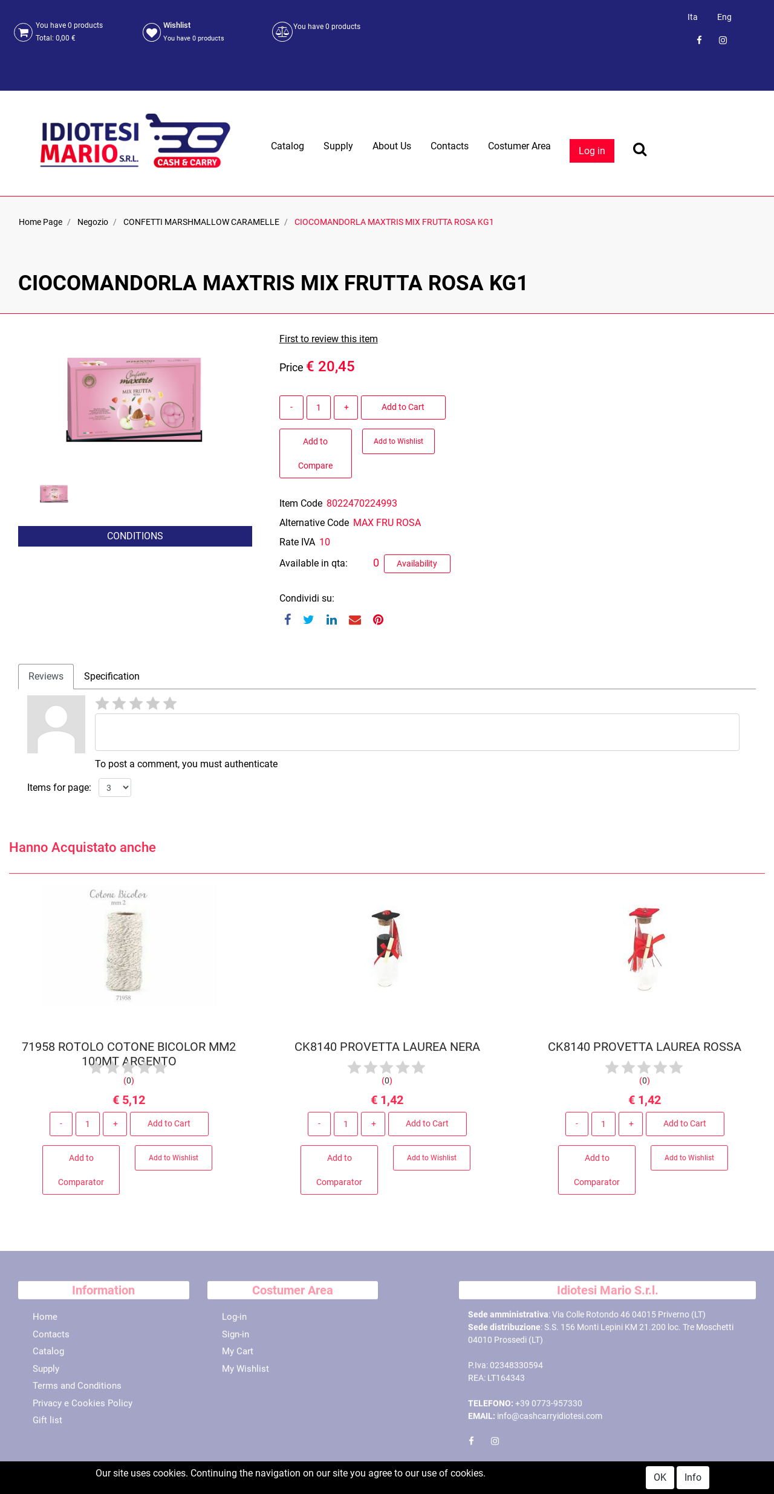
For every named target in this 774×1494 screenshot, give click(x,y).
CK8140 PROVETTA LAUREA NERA (387, 1051)
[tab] (46, 676)
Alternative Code (314, 522)
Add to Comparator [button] (81, 1174)
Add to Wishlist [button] (398, 441)
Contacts (450, 146)
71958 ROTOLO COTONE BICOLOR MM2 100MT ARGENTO (129, 1058)
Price (291, 367)
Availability (417, 563)
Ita (693, 17)
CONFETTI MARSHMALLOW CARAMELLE (201, 222)
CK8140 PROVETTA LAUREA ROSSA (645, 1051)
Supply (338, 146)
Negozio (92, 222)
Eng (724, 17)
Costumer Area (519, 146)
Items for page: (59, 787)
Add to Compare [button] (315, 453)
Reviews (45, 676)
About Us (391, 146)
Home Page (40, 222)
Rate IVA (297, 542)
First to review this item (328, 339)
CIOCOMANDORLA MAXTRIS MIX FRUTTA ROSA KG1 (394, 222)
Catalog (287, 146)
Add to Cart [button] (403, 407)
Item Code (300, 503)
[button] (57, 566)
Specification (112, 676)
